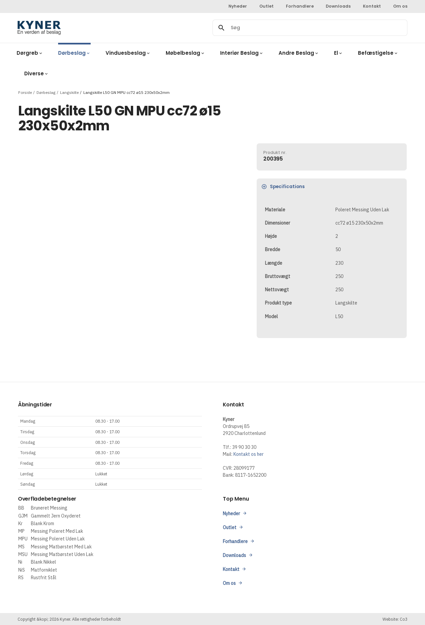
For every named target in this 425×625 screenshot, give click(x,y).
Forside (25, 92)
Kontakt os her (248, 454)
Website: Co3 (394, 619)
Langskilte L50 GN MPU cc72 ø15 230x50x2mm (126, 92)
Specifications (283, 186)
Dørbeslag (46, 92)
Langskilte (69, 92)
